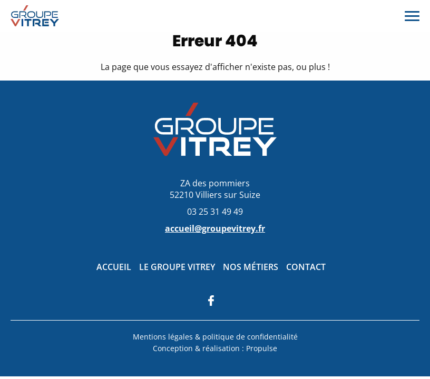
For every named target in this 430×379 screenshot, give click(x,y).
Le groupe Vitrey (177, 267)
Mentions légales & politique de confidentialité (215, 337)
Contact (306, 267)
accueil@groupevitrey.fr (215, 228)
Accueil (113, 267)
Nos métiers (250, 267)
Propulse (261, 348)
